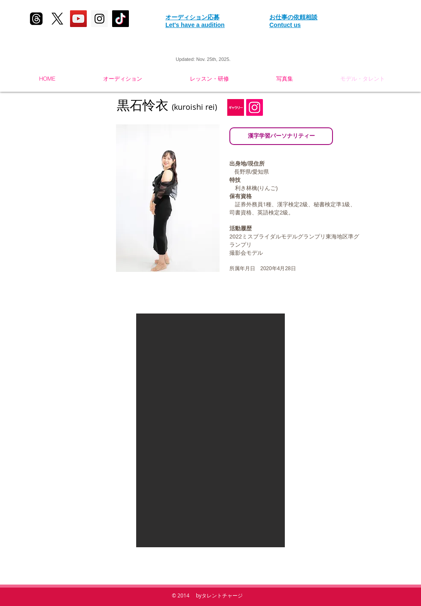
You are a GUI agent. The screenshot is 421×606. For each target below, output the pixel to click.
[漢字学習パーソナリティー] (281, 136)
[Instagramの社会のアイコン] (254, 107)
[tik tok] (120, 18)
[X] (57, 18)
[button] (210, 430)
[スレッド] (36, 18)
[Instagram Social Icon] (99, 18)
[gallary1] (235, 107)
